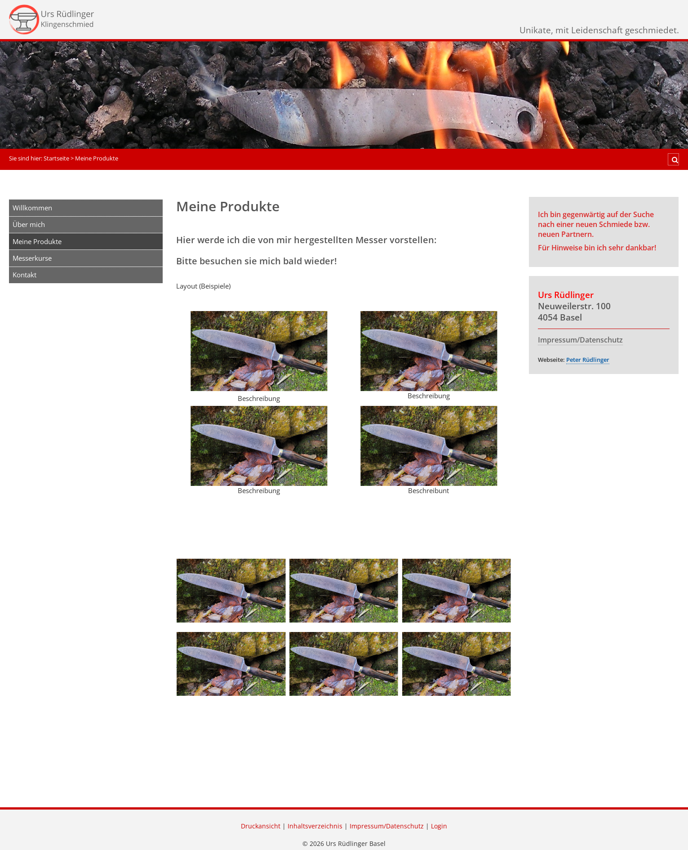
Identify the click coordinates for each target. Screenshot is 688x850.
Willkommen (32, 207)
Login (439, 826)
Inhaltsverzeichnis (315, 826)
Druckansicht (260, 826)
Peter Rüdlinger (587, 360)
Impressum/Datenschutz (580, 340)
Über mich (29, 224)
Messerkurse (32, 258)
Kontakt (24, 274)
